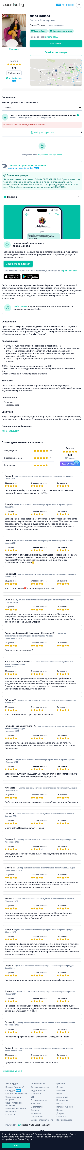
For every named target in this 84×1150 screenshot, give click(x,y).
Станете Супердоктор (16, 1093)
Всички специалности (42, 1120)
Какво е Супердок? (15, 1087)
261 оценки (14, 73)
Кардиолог (36, 1113)
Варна (60, 1093)
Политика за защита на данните (16, 1110)
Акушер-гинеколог (40, 1087)
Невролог (36, 1103)
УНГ (33, 1097)
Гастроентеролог (39, 1100)
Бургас (60, 1103)
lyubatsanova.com (10, 431)
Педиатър (36, 1093)
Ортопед (35, 1110)
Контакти (10, 1114)
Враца (60, 1110)
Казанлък (61, 1116)
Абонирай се (65, 5)
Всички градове (64, 1120)
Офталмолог (37, 1107)
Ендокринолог (38, 1090)
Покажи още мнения (12, 1071)
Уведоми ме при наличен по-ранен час (27, 166)
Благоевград (63, 1100)
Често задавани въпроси (13, 1098)
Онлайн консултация (61, 31)
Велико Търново (65, 1107)
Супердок (13, 1090)
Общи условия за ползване (14, 1104)
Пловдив (61, 1090)
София (60, 1087)
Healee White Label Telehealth (34, 1125)
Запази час (56, 43)
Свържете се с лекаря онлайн (50, 155)
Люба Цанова (20, 306)
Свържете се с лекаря (18, 263)
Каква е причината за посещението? (20, 102)
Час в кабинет (38, 31)
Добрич (60, 1113)
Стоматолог (37, 1116)
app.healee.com (69, 270)
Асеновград (62, 1097)
